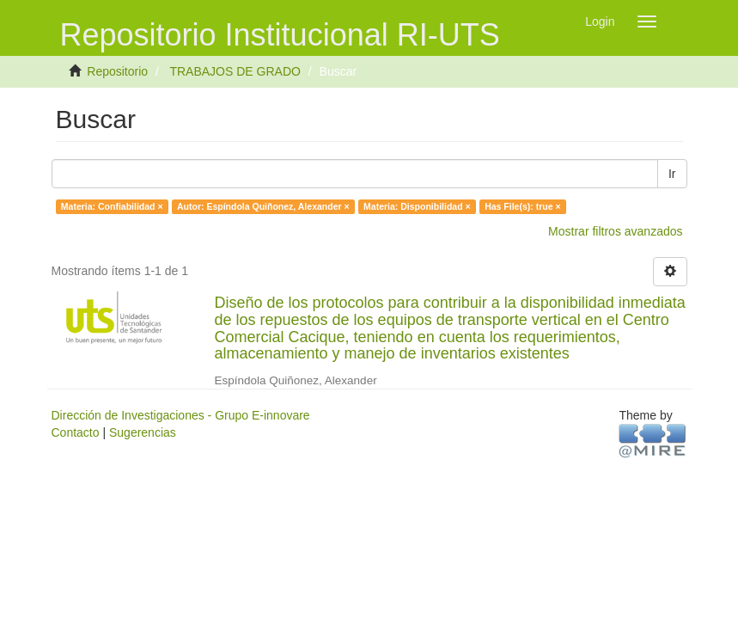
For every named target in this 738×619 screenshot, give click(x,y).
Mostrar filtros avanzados (615, 231)
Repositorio (117, 71)
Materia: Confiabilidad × (112, 206)
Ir (672, 174)
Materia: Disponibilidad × (417, 206)
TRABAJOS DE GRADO (234, 71)
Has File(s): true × (522, 206)
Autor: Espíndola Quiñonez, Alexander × (263, 206)
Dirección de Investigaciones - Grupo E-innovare (181, 415)
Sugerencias (142, 432)
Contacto (76, 432)
